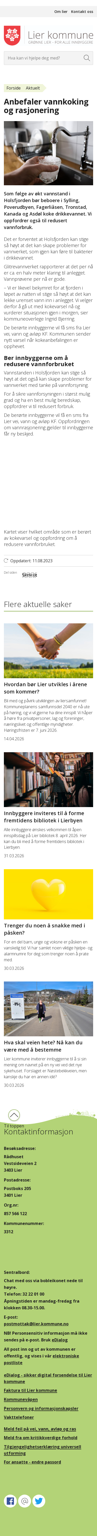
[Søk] (87, 58)
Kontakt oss (82, 11)
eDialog (60, 1340)
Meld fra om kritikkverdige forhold (40, 1438)
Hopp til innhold (15, 3)
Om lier (61, 11)
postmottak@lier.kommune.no (36, 1324)
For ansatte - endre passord (32, 1462)
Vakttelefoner (19, 1417)
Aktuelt (33, 88)
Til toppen (14, 1126)
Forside (13, 88)
